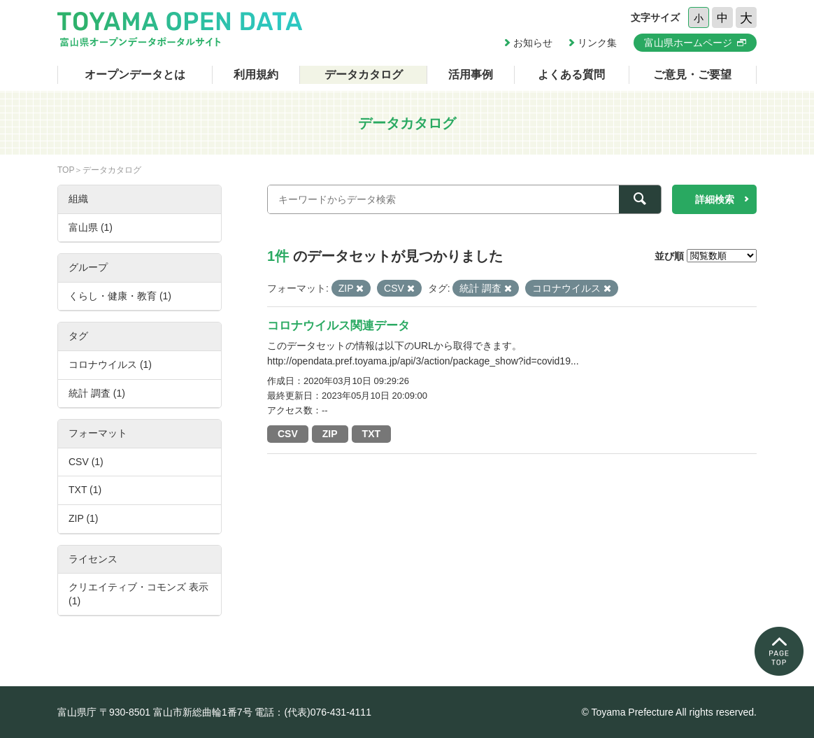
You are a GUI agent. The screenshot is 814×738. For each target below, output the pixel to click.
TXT (371, 433)
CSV (288, 433)
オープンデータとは (135, 74)
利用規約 (256, 74)
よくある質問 (571, 74)
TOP (65, 170)
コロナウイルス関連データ (338, 325)
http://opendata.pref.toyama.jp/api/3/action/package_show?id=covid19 (419, 361)
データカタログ (363, 74)
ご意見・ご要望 (692, 74)
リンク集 (597, 43)
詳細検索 (714, 199)
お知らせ (532, 43)
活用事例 (470, 74)
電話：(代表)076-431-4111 (313, 712)
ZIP (330, 433)
